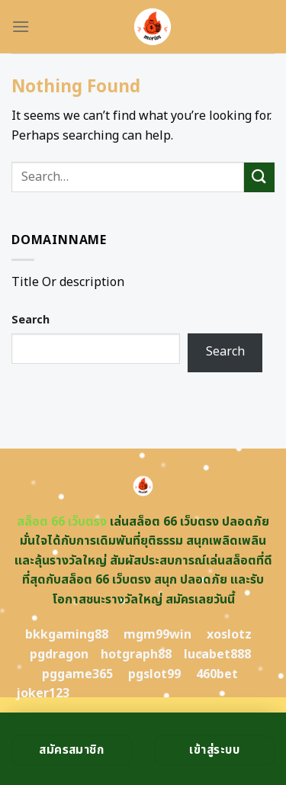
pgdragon (59, 654)
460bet (217, 674)
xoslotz (229, 635)
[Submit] (259, 177)
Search (30, 320)
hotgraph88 (136, 654)
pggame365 (77, 674)
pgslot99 (154, 674)
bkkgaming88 (66, 635)
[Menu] (20, 26)
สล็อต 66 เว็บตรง (62, 522)
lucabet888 (217, 654)
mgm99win (157, 635)
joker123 (42, 693)
